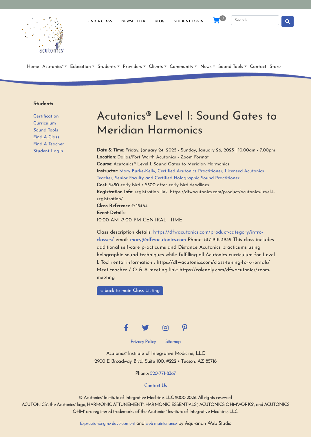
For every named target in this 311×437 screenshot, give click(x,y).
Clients (156, 66)
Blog (159, 21)
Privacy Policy (143, 342)
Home (33, 66)
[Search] (255, 20)
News (206, 66)
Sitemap (172, 342)
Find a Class (99, 21)
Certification (46, 116)
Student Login (189, 21)
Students (107, 66)
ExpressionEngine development (107, 424)
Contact (258, 66)
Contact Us (155, 385)
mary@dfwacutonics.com (158, 239)
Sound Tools (230, 66)
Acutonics (52, 66)
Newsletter (133, 21)
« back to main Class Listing (130, 290)
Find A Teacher (48, 144)
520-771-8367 (163, 373)
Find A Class (46, 137)
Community (181, 66)
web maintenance (161, 424)
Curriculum (44, 123)
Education (80, 66)
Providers (132, 66)
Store (275, 66)
